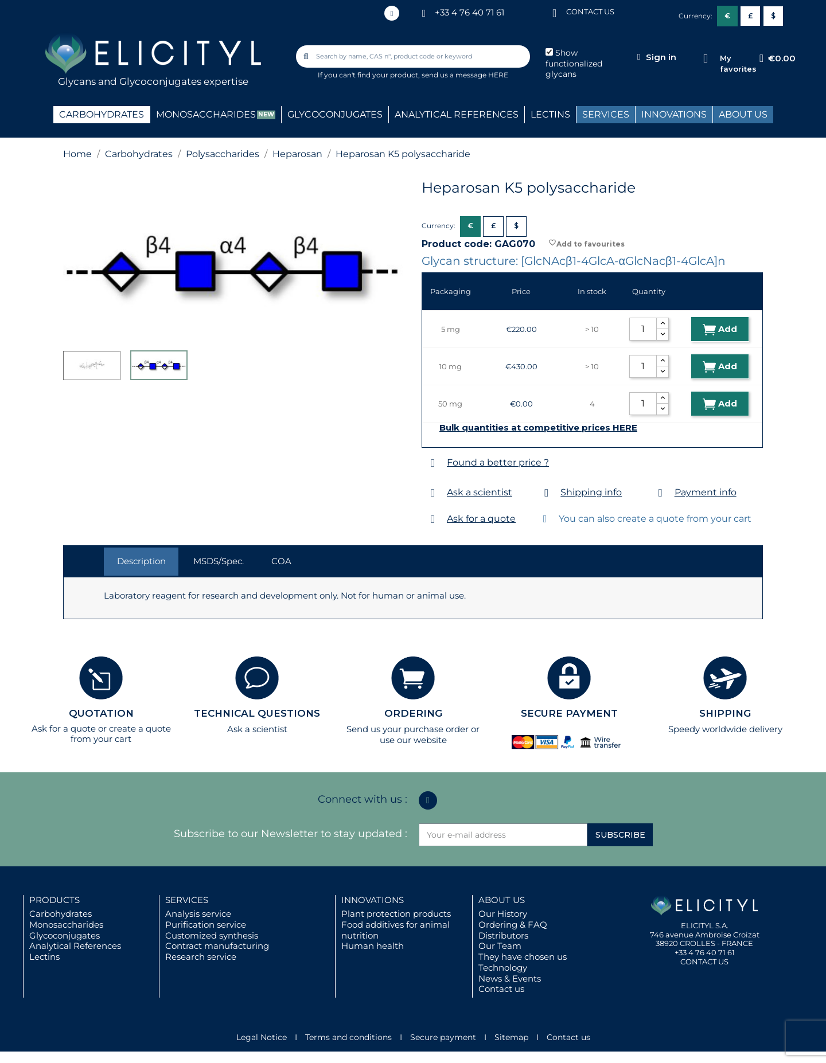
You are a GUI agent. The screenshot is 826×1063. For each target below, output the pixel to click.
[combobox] (414, 56)
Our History (502, 913)
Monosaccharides (66, 924)
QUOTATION (101, 713)
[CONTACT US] (554, 12)
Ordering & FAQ (512, 924)
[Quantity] (643, 329)
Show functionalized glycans (574, 64)
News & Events (509, 978)
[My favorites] (705, 59)
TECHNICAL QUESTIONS (257, 713)
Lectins (44, 956)
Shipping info (591, 492)
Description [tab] (141, 561)
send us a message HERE (465, 75)
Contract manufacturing (217, 945)
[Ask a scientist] (432, 492)
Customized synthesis (211, 935)
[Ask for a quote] (432, 519)
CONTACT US (590, 11)
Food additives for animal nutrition (395, 930)
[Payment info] (660, 492)
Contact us (501, 988)
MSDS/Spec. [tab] (218, 561)
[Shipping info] (546, 492)
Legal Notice (261, 1037)
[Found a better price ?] (432, 463)
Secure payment (443, 1037)
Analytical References (75, 945)
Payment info (706, 492)
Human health (372, 945)
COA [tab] (281, 561)
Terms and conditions (348, 1037)
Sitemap (511, 1037)
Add (720, 329)
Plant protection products (396, 913)
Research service (200, 956)
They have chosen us (522, 956)
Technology (502, 967)
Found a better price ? (498, 462)
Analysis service (198, 913)
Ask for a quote (481, 518)
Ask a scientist (479, 492)
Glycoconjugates (64, 935)
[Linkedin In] (391, 13)
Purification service (205, 924)
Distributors (503, 935)
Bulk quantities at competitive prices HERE (538, 428)
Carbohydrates (60, 913)
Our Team (499, 945)
